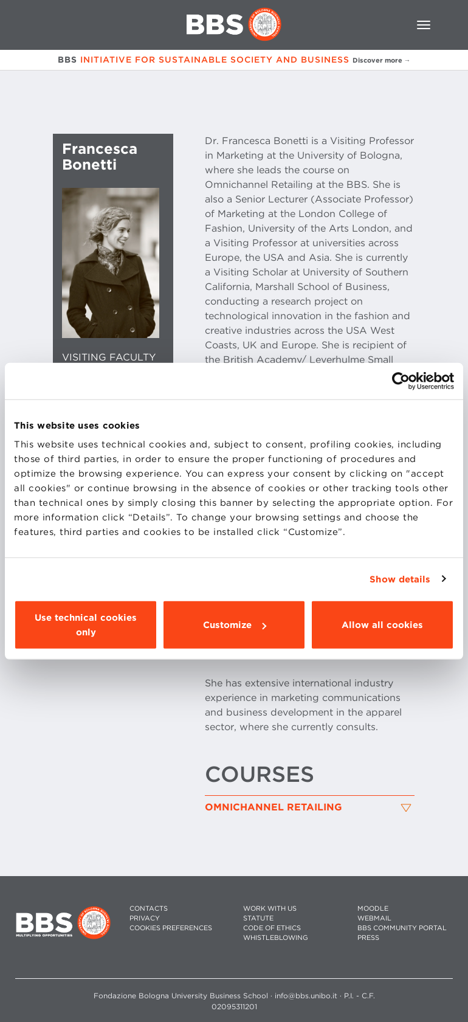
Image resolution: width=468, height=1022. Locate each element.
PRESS (368, 937)
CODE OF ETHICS (272, 928)
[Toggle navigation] (424, 25)
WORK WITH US (270, 908)
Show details (400, 578)
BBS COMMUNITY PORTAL (402, 928)
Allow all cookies (382, 625)
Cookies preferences (170, 928)
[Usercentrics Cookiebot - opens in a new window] (401, 380)
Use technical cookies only (86, 625)
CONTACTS (148, 908)
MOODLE (372, 908)
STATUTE (258, 918)
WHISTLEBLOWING (275, 937)
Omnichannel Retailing (273, 807)
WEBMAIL (374, 918)
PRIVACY (144, 918)
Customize (234, 625)
